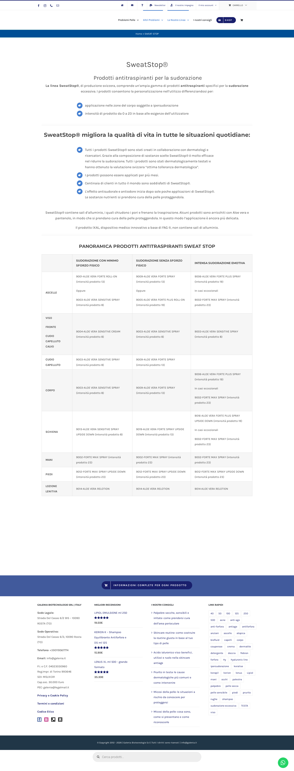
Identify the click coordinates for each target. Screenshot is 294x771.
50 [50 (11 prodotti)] (219, 613)
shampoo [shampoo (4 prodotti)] (227, 699)
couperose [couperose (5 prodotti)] (216, 646)
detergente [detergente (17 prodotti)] (217, 653)
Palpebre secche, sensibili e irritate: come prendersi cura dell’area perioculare (172, 618)
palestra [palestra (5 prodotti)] (237, 679)
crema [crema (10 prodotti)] (231, 646)
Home (139, 33)
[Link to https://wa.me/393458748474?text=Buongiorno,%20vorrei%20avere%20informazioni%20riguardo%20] (283, 762)
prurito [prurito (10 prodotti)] (247, 692)
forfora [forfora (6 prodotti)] (214, 659)
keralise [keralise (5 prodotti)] (238, 666)
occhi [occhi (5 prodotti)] (224, 679)
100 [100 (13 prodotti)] (228, 613)
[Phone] (53, 719)
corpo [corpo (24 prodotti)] (240, 640)
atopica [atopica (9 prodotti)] (241, 633)
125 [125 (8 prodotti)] (237, 613)
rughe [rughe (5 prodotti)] (214, 699)
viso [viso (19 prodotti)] (213, 712)
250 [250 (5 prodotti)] (246, 613)
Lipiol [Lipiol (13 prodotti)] (250, 672)
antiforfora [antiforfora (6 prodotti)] (248, 626)
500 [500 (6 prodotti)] (213, 620)
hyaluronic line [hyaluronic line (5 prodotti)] (239, 659)
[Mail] (60, 719)
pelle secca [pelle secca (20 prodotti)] (232, 686)
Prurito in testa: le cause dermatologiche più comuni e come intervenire (172, 677)
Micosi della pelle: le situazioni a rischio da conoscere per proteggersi (174, 697)
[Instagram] (46, 719)
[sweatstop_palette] (146, 507)
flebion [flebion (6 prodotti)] (244, 653)
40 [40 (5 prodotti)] (212, 613)
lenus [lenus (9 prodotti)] (239, 672)
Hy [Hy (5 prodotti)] (224, 659)
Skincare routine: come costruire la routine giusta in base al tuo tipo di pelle (174, 638)
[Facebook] (39, 719)
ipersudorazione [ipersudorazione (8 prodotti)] (220, 666)
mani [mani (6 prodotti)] (214, 679)
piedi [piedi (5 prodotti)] (235, 692)
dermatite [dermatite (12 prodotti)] (245, 646)
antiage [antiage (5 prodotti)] (233, 626)
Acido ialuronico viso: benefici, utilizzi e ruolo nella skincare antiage (173, 658)
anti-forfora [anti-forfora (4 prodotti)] (217, 626)
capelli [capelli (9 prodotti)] (228, 640)
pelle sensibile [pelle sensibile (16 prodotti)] (219, 692)
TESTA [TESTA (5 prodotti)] (244, 705)
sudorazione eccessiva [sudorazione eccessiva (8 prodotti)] (223, 705)
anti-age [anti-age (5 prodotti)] (235, 620)
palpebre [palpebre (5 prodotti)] (216, 686)
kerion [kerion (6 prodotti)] (227, 672)
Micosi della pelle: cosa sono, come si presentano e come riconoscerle (172, 717)
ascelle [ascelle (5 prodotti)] (228, 633)
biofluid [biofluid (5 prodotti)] (215, 640)
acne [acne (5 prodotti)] (222, 620)
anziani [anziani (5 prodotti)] (215, 633)
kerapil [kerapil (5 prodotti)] (215, 672)
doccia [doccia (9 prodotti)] (232, 653)
